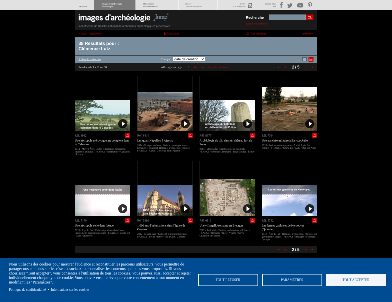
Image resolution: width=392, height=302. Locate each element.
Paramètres (292, 280)
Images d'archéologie (112, 5)
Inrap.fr (83, 6)
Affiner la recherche (89, 59)
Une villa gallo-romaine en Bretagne (221, 225)
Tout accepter (356, 280)
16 (195, 67)
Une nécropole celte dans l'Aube (94, 225)
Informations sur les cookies (70, 290)
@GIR (193, 5)
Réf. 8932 (80, 135)
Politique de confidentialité (27, 290)
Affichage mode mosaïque (304, 59)
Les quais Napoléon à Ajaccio (155, 140)
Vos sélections (258, 33)
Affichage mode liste (311, 59)
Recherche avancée (256, 23)
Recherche (255, 18)
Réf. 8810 (143, 135)
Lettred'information (239, 5)
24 (202, 67)
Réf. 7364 (268, 135)
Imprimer (308, 33)
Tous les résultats (217, 67)
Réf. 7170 (80, 220)
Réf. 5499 (143, 220)
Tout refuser (228, 280)
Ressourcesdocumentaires (150, 5)
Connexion (173, 33)
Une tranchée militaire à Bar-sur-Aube (285, 140)
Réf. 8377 (205, 135)
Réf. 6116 (205, 220)
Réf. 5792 (268, 220)
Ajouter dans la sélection (127, 135)
